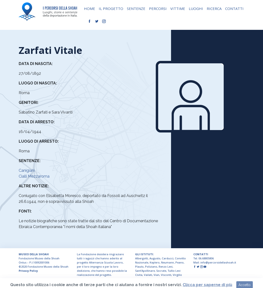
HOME (89, 8)
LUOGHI (196, 8)
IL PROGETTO (111, 8)
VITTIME (177, 8)
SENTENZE (136, 8)
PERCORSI (158, 8)
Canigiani (27, 170)
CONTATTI (234, 8)
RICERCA (214, 8)
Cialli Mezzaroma (34, 176)
